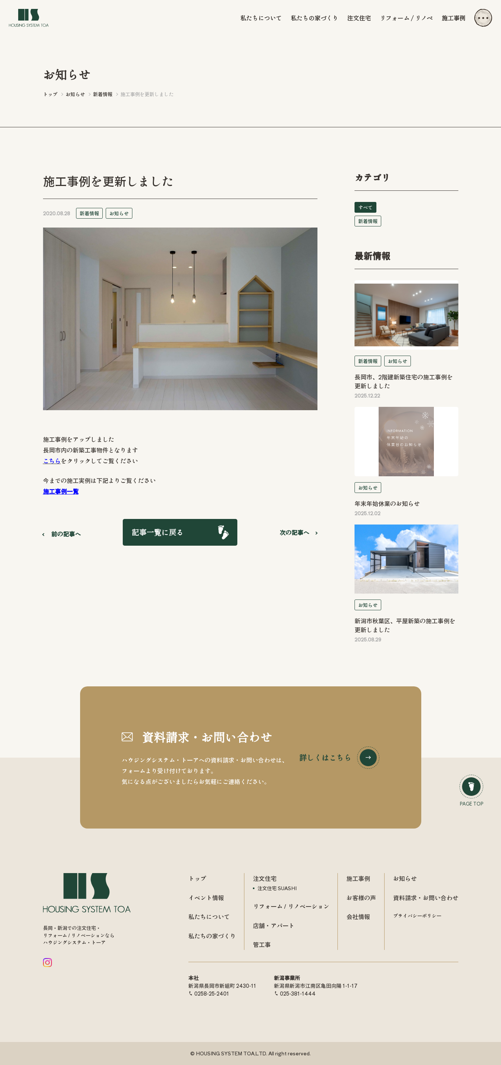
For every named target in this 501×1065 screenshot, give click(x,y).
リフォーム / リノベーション (291, 906)
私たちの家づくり (314, 17)
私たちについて (261, 17)
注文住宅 (359, 17)
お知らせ (119, 213)
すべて (365, 207)
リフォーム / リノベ (406, 17)
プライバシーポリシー (417, 915)
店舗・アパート (273, 925)
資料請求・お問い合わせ (425, 897)
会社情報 (358, 916)
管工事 (262, 944)
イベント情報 (206, 897)
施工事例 (453, 17)
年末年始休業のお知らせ (387, 503)
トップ (197, 878)
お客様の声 (361, 897)
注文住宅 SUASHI (277, 888)
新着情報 (89, 213)
